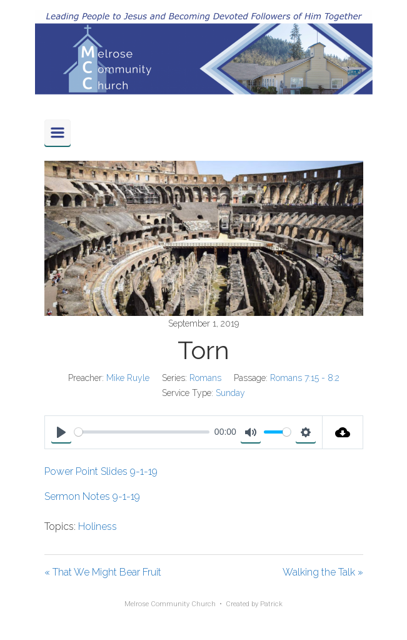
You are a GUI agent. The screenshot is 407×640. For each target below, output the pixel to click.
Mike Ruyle (127, 378)
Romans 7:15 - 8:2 (304, 378)
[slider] (142, 432)
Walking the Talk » (323, 572)
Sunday (230, 393)
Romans (205, 378)
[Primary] (57, 132)
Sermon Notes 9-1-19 (92, 496)
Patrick (271, 604)
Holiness (97, 526)
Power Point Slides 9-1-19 (101, 471)
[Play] (61, 432)
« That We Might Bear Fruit (102, 572)
